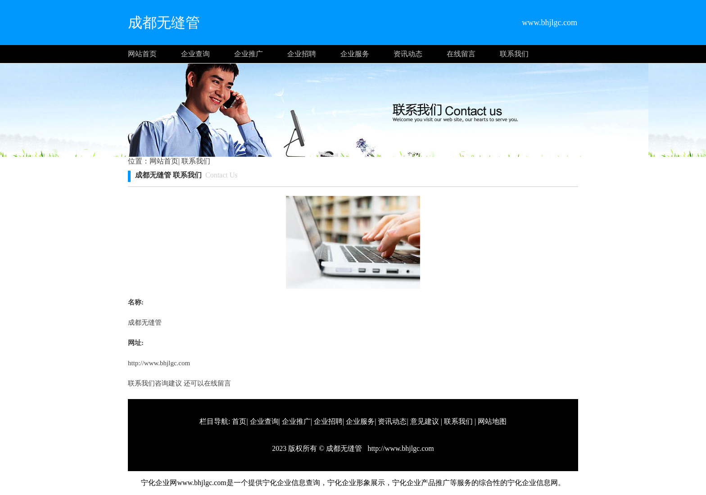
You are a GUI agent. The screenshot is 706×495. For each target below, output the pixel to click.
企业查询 (195, 54)
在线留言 (461, 54)
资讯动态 (408, 54)
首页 (239, 421)
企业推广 (248, 54)
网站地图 (492, 421)
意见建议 (424, 421)
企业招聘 (301, 54)
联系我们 (514, 54)
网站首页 (142, 54)
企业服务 (354, 54)
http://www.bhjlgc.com (159, 363)
